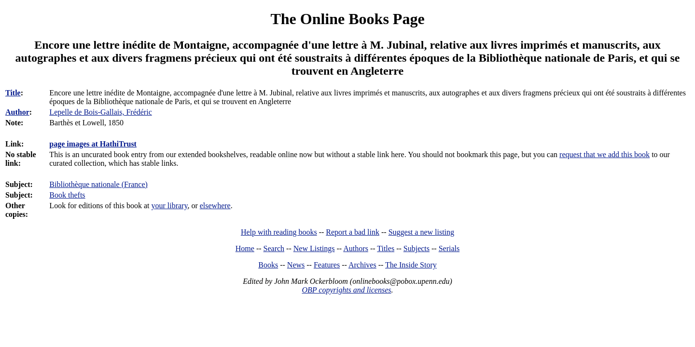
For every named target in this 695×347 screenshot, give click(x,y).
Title (13, 93)
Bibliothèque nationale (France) (98, 184)
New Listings (314, 248)
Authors (355, 248)
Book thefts (67, 195)
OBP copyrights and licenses (346, 290)
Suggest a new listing (421, 232)
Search (274, 248)
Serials (449, 248)
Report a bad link (352, 232)
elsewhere (215, 205)
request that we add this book (604, 154)
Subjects (416, 248)
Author (17, 112)
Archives (362, 265)
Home (245, 248)
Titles (385, 248)
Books (268, 265)
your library (169, 205)
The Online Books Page (347, 18)
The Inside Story (411, 265)
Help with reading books (279, 232)
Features (327, 265)
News (296, 265)
